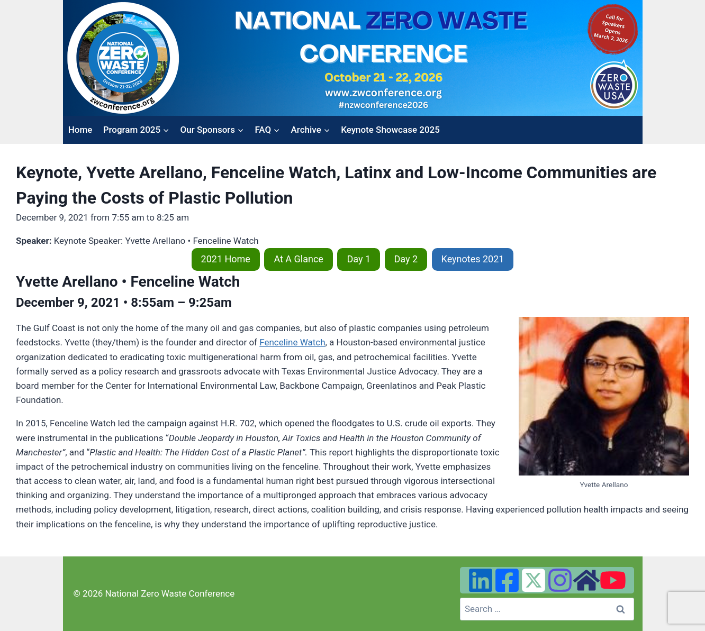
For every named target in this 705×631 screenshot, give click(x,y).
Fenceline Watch (292, 342)
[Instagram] (560, 580)
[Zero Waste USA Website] (586, 580)
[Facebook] (507, 580)
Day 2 (406, 258)
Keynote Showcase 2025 (390, 129)
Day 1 (358, 258)
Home (80, 129)
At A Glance (298, 258)
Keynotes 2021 (472, 258)
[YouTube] (613, 580)
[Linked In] (480, 580)
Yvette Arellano (67, 281)
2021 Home (225, 258)
